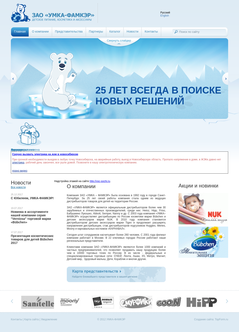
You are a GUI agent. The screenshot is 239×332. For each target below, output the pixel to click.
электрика (18, 162)
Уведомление (49, 319)
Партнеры (96, 31)
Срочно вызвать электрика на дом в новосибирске (45, 154)
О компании (40, 31)
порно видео (19, 170)
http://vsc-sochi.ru (100, 181)
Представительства (69, 31)
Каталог (114, 31)
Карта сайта (31, 319)
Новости (132, 31)
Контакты (151, 31)
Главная (20, 31)
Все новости (18, 187)
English (164, 15)
